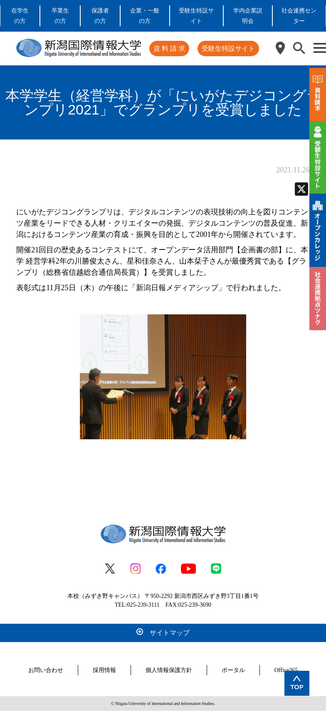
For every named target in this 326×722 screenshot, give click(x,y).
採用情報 (104, 670)
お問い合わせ (45, 670)
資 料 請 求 (169, 48)
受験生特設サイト (228, 48)
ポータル (233, 670)
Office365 (286, 670)
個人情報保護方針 (169, 670)
